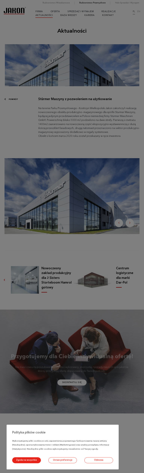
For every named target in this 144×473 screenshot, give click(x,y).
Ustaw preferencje (62, 460)
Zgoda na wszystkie (26, 460)
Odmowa (98, 460)
